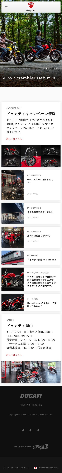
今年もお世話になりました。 (41, 211)
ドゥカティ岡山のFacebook (41, 259)
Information (34, 175)
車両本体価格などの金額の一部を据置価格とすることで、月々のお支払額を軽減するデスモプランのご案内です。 (41, 281)
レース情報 (32, 298)
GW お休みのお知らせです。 (40, 181)
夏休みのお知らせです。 (39, 235)
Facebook (32, 255)
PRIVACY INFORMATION (31, 405)
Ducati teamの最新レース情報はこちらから (42, 304)
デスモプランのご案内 (38, 272)
